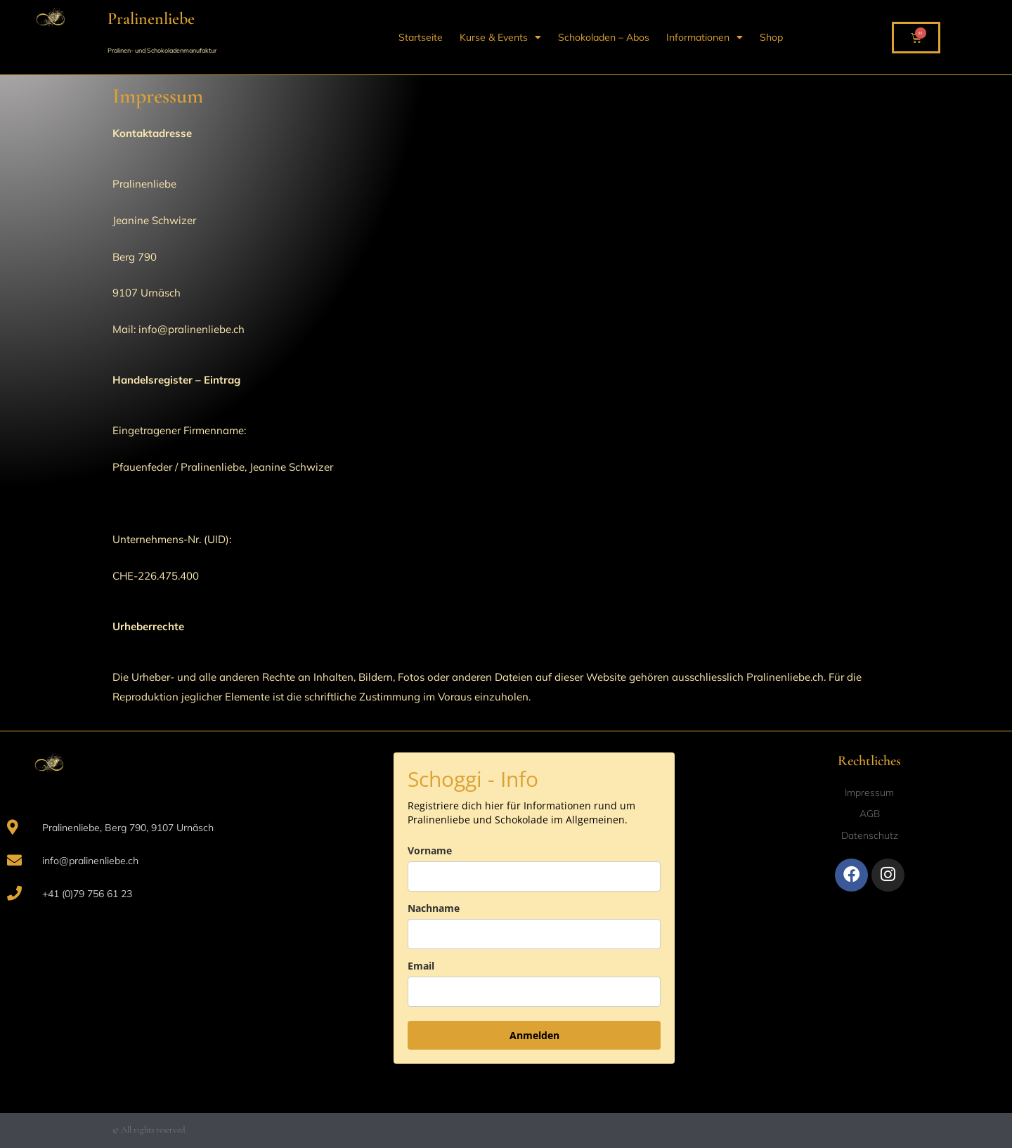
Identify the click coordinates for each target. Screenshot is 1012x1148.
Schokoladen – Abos (603, 37)
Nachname (434, 908)
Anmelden (534, 1035)
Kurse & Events (500, 37)
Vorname (430, 850)
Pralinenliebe (151, 18)
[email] (534, 992)
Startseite (420, 37)
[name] (534, 876)
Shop (771, 37)
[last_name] (534, 934)
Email (421, 965)
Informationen (704, 37)
